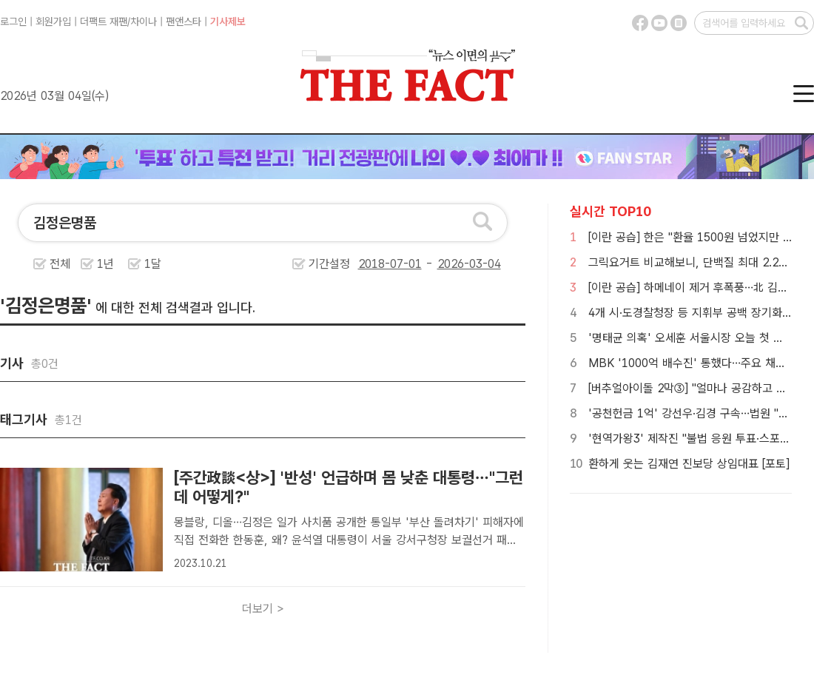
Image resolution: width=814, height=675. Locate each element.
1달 (152, 264)
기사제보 (228, 21)
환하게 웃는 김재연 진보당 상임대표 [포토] (689, 464)
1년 (105, 264)
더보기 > (263, 609)
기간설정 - (405, 264)
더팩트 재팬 (103, 21)
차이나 (143, 21)
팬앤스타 (183, 21)
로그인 (13, 21)
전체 (60, 264)
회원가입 (53, 21)
